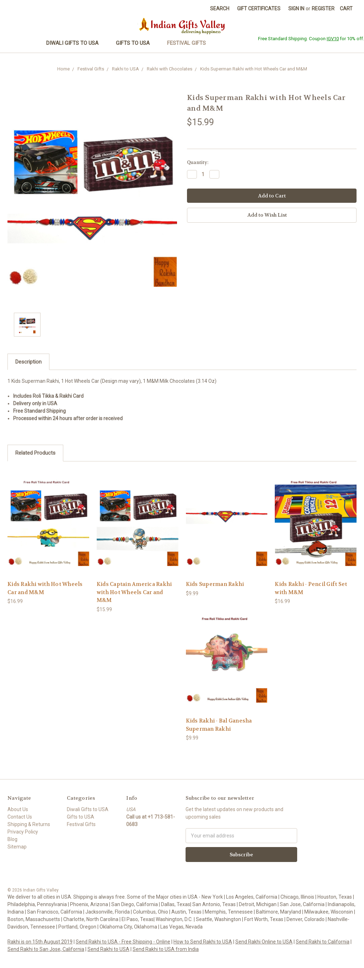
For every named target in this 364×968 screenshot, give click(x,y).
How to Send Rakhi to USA (202, 942)
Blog (12, 839)
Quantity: (197, 162)
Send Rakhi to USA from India (166, 949)
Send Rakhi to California (322, 942)
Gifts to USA (136, 43)
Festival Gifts (189, 43)
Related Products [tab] (35, 453)
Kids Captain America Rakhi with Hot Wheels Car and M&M (134, 592)
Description (28, 362)
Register (323, 8)
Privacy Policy (22, 832)
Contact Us (19, 817)
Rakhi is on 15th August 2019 (40, 942)
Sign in (296, 8)
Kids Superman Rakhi (215, 584)
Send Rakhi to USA (108, 949)
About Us (17, 809)
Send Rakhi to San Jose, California (45, 949)
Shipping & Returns (28, 824)
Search (219, 8)
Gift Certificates (258, 8)
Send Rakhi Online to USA (264, 942)
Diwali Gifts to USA (75, 43)
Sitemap (17, 847)
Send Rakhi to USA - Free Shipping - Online (123, 942)
